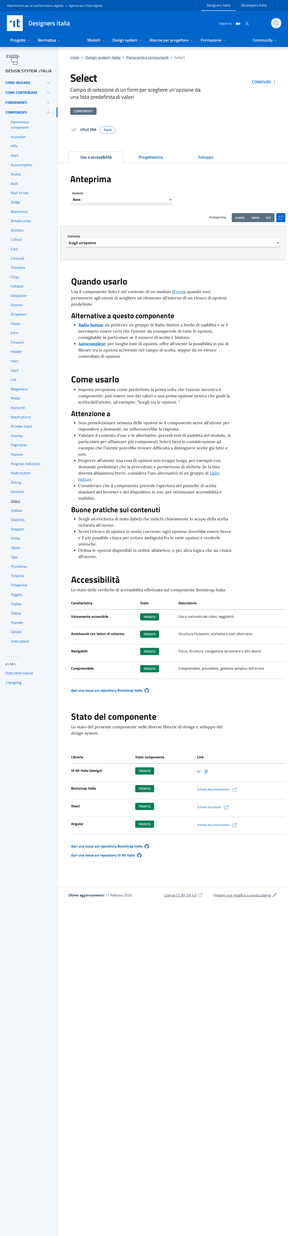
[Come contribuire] (28, 92)
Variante (77, 193)
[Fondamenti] (28, 102)
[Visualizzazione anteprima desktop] (268, 217)
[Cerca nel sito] (275, 23)
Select (179, 57)
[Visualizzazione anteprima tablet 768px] (255, 217)
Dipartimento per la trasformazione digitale (35, 5)
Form (178, 291)
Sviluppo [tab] (205, 157)
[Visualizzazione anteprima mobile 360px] (240, 217)
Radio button (90, 324)
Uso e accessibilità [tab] (96, 157)
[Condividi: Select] (264, 82)
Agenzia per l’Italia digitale (86, 5)
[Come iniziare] (28, 83)
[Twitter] (244, 23)
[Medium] (235, 23)
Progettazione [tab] (151, 157)
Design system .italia (102, 57)
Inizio (74, 57)
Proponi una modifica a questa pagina (245, 895)
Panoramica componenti (147, 57)
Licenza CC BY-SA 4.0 (183, 895)
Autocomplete (91, 343)
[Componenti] (28, 112)
